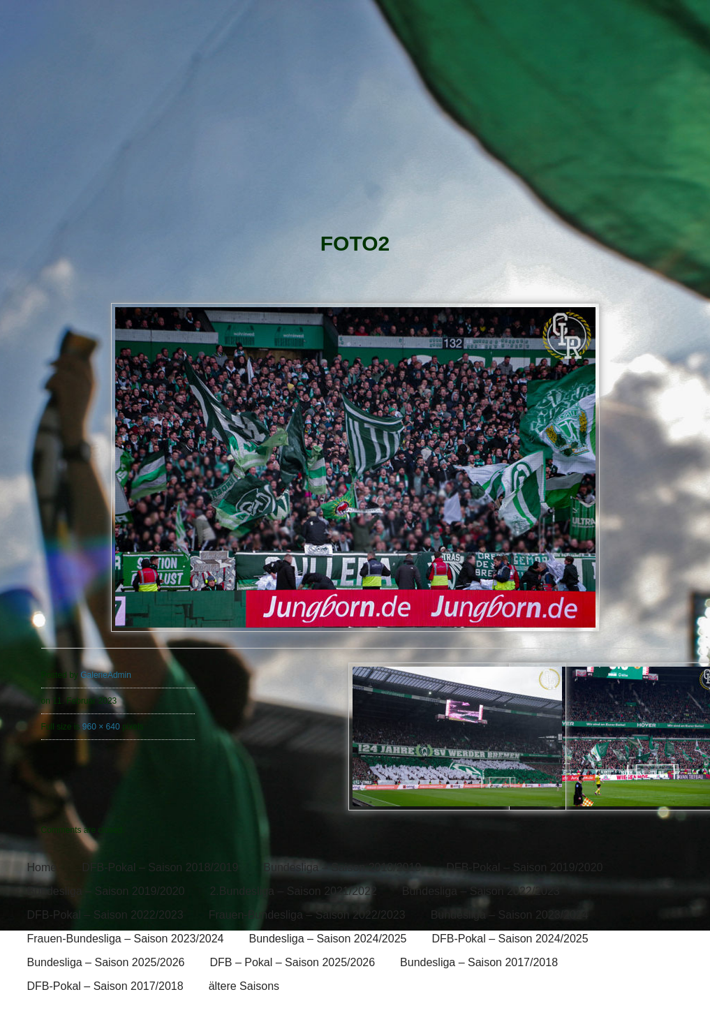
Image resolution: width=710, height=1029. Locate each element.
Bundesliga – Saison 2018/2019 (342, 867)
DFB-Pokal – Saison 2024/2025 (509, 939)
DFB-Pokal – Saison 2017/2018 (105, 986)
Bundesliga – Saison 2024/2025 (327, 939)
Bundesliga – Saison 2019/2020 (106, 891)
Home (42, 867)
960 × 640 (101, 727)
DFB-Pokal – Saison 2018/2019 (160, 867)
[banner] (355, 116)
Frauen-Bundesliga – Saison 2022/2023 (307, 915)
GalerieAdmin (105, 675)
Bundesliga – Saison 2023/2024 (510, 915)
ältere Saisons (244, 986)
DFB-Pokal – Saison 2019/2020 (524, 867)
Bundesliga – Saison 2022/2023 (481, 891)
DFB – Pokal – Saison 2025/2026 (292, 962)
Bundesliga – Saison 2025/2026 (106, 962)
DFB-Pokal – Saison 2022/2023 (105, 915)
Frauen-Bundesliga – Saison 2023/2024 (125, 939)
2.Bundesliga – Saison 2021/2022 (292, 891)
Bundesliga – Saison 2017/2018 (479, 962)
